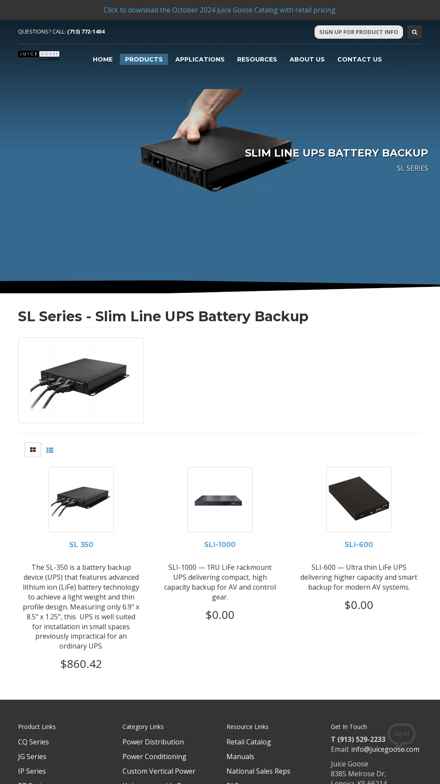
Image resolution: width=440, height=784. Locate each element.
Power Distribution (153, 742)
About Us (307, 59)
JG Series (32, 756)
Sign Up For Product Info (358, 32)
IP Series (32, 771)
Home (103, 59)
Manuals (240, 756)
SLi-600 (359, 545)
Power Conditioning (154, 756)
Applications (200, 59)
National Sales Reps (258, 771)
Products (144, 59)
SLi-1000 (219, 545)
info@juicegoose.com (385, 749)
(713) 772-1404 (85, 31)
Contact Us (359, 59)
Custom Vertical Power (159, 771)
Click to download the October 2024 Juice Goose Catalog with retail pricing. (220, 10)
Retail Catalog (248, 742)
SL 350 (81, 545)
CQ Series (33, 742)
